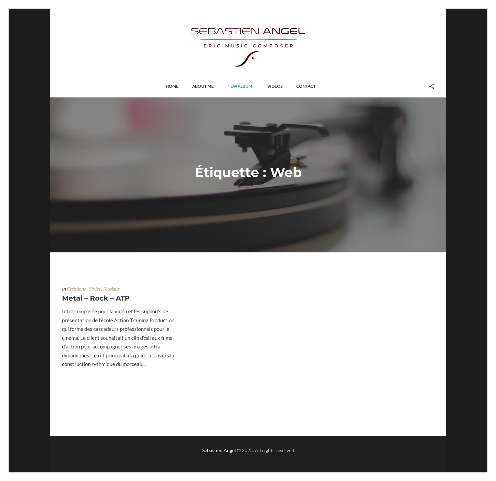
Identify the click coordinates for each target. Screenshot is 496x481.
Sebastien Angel (219, 450)
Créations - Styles (83, 289)
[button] (172, 86)
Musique (111, 289)
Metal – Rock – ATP (96, 298)
